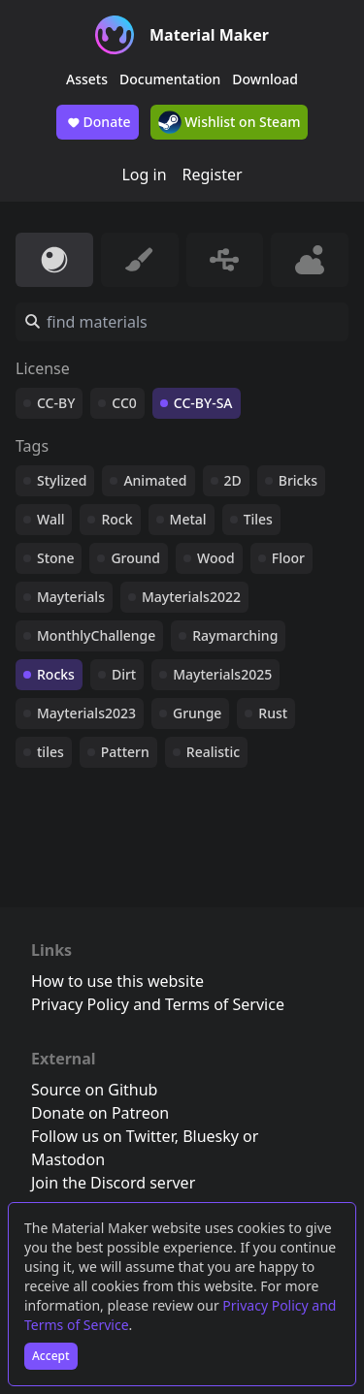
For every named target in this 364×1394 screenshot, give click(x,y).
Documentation (169, 79)
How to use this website (117, 981)
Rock (116, 519)
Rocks (56, 674)
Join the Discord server (113, 1182)
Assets (87, 79)
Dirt (124, 674)
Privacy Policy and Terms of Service (157, 1004)
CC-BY (56, 403)
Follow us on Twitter (103, 1136)
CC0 (124, 403)
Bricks (298, 480)
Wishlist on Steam (229, 122)
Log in (143, 174)
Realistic (213, 752)
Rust (272, 713)
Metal (188, 519)
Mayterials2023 (86, 713)
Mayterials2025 (222, 674)
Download (265, 79)
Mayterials (71, 596)
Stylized (61, 480)
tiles (50, 752)
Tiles (258, 519)
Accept (51, 1355)
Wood (216, 558)
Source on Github (94, 1089)
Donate (97, 122)
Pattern (125, 752)
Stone (55, 558)
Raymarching (235, 635)
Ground (135, 558)
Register (212, 174)
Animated (154, 480)
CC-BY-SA (203, 403)
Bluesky (210, 1136)
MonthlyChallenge (96, 635)
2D (233, 480)
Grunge (197, 713)
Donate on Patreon (100, 1113)
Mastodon (68, 1159)
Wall (50, 519)
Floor (288, 558)
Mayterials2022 (191, 596)
